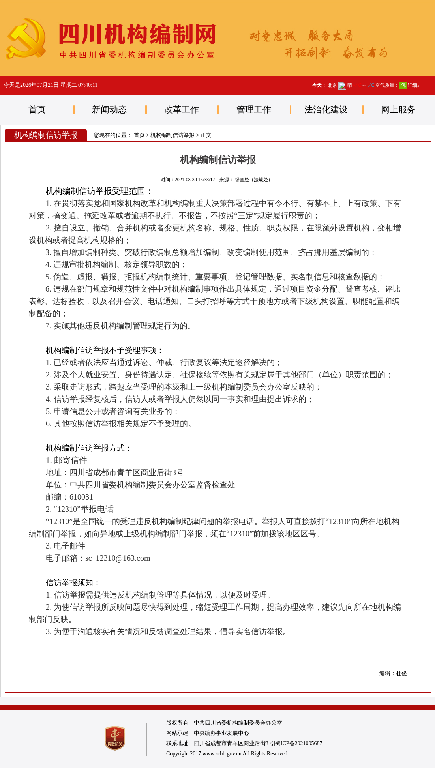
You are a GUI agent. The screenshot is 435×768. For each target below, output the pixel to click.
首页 (37, 109)
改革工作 (181, 109)
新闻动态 (109, 109)
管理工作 (253, 109)
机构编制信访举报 (172, 135)
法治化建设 (326, 109)
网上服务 (398, 109)
